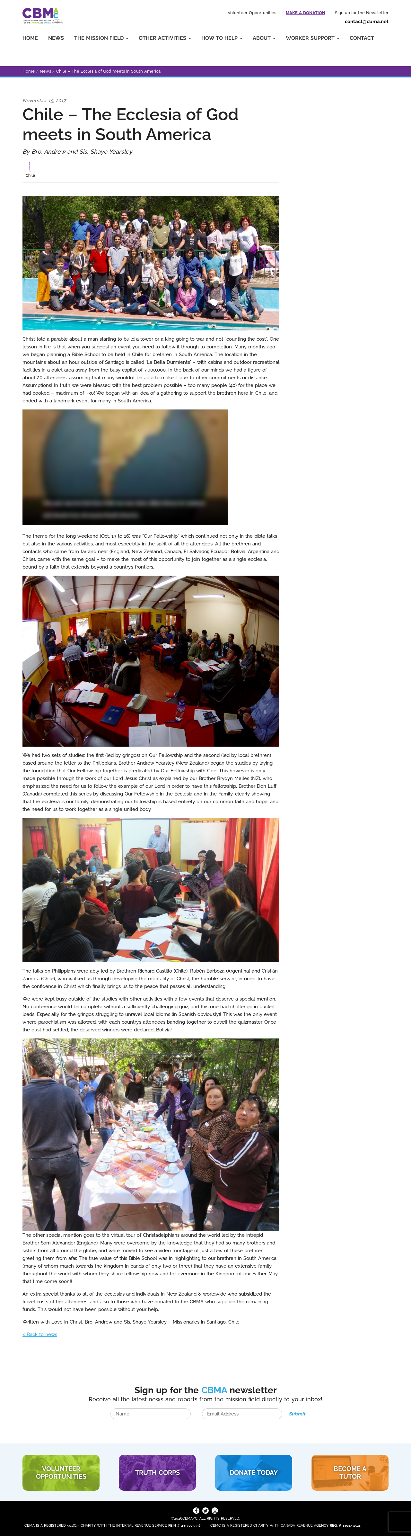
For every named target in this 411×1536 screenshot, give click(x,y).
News (56, 38)
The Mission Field (101, 38)
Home (30, 38)
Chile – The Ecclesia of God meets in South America (108, 71)
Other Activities (165, 38)
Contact (362, 38)
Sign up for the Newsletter (362, 12)
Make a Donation (305, 12)
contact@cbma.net (367, 21)
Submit (297, 1414)
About (264, 38)
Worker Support (312, 38)
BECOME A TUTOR (350, 1472)
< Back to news (39, 1334)
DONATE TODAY (254, 1473)
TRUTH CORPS (157, 1473)
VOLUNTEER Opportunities (61, 1472)
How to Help (221, 38)
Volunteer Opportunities (252, 12)
